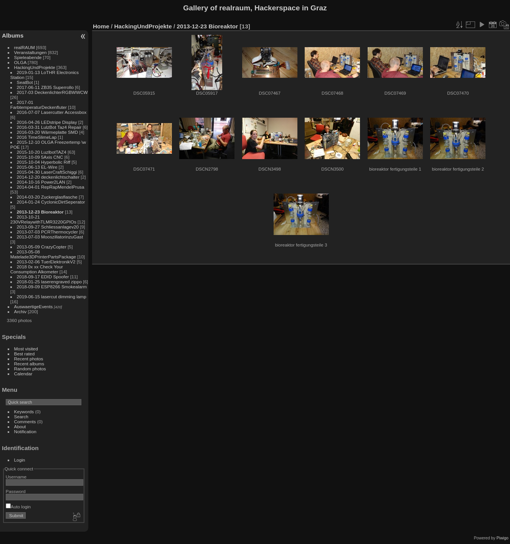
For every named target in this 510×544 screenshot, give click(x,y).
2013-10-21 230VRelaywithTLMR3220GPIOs (43, 219)
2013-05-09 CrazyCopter (42, 246)
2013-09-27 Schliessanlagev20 (48, 226)
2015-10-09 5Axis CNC (40, 156)
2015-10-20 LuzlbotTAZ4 (41, 152)
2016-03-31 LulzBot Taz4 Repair (49, 127)
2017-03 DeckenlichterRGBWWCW (52, 92)
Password (16, 491)
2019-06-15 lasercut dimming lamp (51, 296)
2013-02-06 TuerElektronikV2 (46, 261)
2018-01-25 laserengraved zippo (49, 281)
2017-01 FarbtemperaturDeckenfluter (38, 105)
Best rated (24, 353)
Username (16, 476)
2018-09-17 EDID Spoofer (43, 276)
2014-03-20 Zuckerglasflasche (47, 196)
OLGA (20, 62)
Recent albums (29, 363)
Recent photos (28, 358)
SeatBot (25, 82)
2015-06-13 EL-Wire (37, 166)
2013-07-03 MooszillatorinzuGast (50, 236)
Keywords (24, 411)
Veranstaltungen (30, 52)
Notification (25, 431)
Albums (12, 35)
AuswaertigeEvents (33, 306)
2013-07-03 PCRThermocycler (47, 231)
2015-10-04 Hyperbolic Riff (44, 161)
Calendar (23, 373)
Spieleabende (28, 57)
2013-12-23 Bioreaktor (40, 211)
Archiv (20, 311)
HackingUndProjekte (34, 67)
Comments (25, 421)
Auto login (18, 506)
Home (101, 26)
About (20, 426)
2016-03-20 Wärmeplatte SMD (47, 132)
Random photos (30, 368)
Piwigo (502, 538)
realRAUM (24, 47)
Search (21, 416)
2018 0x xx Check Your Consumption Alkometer (36, 269)
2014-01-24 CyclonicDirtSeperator (51, 201)
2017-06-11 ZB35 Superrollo (45, 87)
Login (19, 459)
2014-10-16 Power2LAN (41, 181)
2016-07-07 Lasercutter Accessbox (52, 112)
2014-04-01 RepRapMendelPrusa (50, 186)
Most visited (26, 348)
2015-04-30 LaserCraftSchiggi (47, 171)
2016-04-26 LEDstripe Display (47, 122)
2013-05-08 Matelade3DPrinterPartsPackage (43, 254)
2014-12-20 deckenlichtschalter (48, 176)
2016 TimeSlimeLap (37, 137)
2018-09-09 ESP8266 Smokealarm (52, 286)
